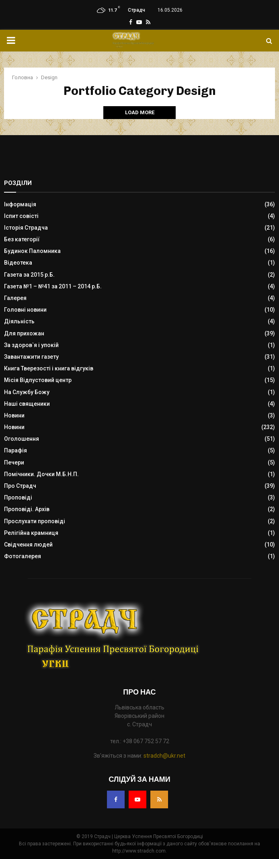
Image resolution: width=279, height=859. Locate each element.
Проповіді (18, 497)
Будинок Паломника (32, 251)
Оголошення (21, 439)
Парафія (15, 450)
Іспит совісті (21, 216)
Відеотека (18, 262)
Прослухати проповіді (34, 521)
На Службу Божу (26, 392)
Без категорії (22, 239)
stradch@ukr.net (164, 755)
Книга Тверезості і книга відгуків (48, 368)
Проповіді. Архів (26, 509)
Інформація (20, 204)
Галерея (15, 298)
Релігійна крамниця (31, 533)
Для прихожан (24, 333)
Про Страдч (20, 486)
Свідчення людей (28, 544)
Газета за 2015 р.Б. (29, 274)
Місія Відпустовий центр (38, 380)
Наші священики (27, 404)
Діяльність (19, 321)
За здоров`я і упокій (31, 345)
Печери (14, 462)
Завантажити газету (31, 356)
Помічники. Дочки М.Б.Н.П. (41, 474)
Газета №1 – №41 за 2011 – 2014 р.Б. (53, 286)
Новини (14, 415)
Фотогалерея (22, 556)
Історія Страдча (26, 227)
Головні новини (25, 309)
